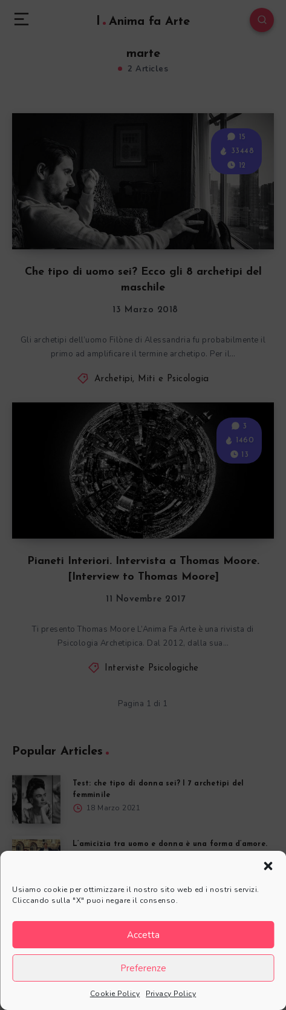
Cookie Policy (115, 994)
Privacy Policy (171, 994)
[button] (268, 866)
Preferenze (143, 968)
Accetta (143, 935)
